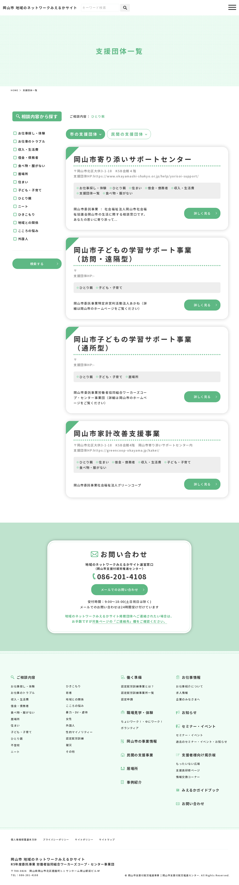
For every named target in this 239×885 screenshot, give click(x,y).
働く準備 (134, 677)
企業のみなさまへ (188, 699)
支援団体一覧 (89, 193)
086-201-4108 (122, 576)
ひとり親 (119, 188)
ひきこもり (26, 214)
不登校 (15, 745)
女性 (69, 719)
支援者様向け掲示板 (199, 754)
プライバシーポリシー (56, 839)
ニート (23, 206)
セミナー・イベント (199, 726)
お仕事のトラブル (31, 141)
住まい (137, 188)
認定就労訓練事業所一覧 (137, 693)
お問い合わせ (193, 803)
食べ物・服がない (119, 193)
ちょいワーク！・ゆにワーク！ (142, 721)
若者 (69, 693)
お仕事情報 (191, 677)
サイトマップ (107, 839)
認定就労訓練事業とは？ (137, 686)
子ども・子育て (110, 287)
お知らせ (189, 712)
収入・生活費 (184, 188)
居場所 (133, 376)
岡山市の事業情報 (142, 741)
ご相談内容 (26, 677)
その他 (70, 751)
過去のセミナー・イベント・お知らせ (201, 742)
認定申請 (127, 699)
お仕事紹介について (189, 686)
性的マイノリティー (79, 732)
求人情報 (182, 693)
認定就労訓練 (75, 738)
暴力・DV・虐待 (77, 712)
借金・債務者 (158, 188)
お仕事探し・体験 (93, 188)
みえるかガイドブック (200, 790)
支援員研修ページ (188, 770)
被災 (69, 745)
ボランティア (130, 728)
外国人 (23, 238)
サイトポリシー (84, 839)
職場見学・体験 (140, 712)
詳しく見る (202, 213)
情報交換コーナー (188, 777)
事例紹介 (134, 782)
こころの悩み (28, 230)
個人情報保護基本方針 (24, 839)
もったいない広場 (188, 764)
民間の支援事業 (140, 754)
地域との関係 (28, 222)
